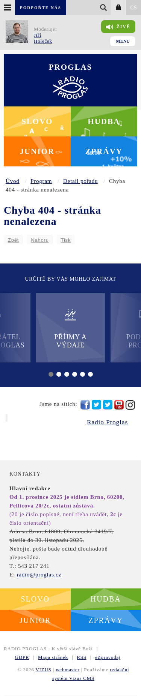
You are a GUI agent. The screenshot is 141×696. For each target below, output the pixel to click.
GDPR (22, 657)
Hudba (104, 121)
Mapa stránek (53, 657)
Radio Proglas (107, 422)
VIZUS (43, 669)
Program (41, 181)
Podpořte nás (40, 7)
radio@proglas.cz (39, 575)
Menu (123, 41)
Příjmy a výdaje (70, 328)
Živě (118, 27)
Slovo (37, 121)
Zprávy (104, 151)
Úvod (13, 181)
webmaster (68, 669)
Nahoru (40, 240)
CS (133, 7)
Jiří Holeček (43, 38)
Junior (37, 151)
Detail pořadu (80, 181)
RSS (81, 657)
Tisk (66, 240)
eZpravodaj (107, 657)
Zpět (13, 240)
